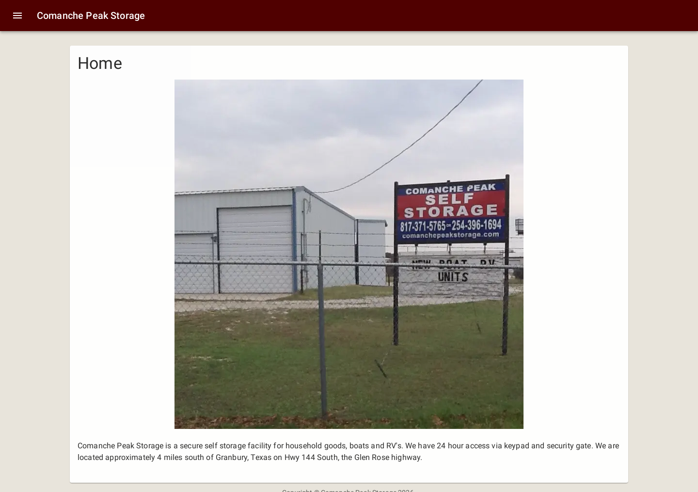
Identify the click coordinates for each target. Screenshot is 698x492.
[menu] (17, 15)
